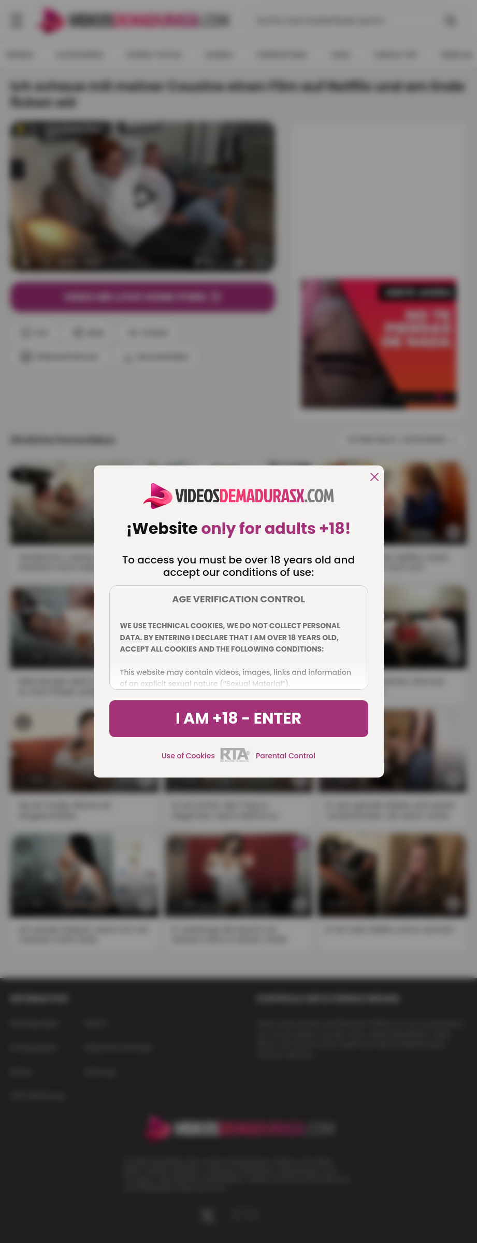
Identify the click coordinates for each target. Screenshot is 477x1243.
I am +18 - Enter (238, 718)
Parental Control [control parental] (285, 756)
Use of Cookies (188, 756)
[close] (374, 478)
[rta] (235, 760)
